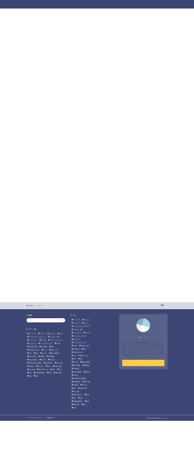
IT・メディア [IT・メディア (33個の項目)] (32, 333)
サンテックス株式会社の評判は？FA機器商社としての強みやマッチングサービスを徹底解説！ (147, 111)
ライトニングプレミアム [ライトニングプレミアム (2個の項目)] (46, 343)
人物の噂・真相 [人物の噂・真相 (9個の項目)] (33, 346)
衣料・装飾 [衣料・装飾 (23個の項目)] (32, 369)
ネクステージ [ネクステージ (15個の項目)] (32, 343)
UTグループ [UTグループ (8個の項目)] (52, 333)
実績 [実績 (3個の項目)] (37, 353)
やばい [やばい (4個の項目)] (61, 333)
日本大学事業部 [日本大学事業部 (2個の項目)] (33, 359)
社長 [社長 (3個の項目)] (49, 366)
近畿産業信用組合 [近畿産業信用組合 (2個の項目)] (40, 373)
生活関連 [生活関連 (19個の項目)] (31, 366)
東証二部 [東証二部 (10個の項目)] (52, 359)
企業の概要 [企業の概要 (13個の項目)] (44, 346)
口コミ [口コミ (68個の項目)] (45, 350)
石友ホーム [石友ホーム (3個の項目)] (40, 366)
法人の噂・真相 (70, 4)
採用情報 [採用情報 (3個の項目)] (42, 356)
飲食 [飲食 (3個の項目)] (37, 376)
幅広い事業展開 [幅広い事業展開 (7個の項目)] (55, 353)
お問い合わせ (160, 4)
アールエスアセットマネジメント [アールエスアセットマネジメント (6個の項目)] (37, 337)
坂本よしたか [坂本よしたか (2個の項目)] (54, 350)
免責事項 (50, 417)
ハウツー (128, 4)
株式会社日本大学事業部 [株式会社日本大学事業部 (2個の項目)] (35, 363)
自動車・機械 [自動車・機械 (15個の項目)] (57, 366)
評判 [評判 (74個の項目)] (60, 369)
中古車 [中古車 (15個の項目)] (58, 343)
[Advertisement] (146, 192)
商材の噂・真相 (90, 4)
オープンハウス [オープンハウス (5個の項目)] (33, 340)
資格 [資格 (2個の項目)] (30, 373)
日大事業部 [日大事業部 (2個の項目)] (51, 356)
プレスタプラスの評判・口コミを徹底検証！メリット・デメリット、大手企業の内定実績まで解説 (147, 137)
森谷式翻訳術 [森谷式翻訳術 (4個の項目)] (49, 363)
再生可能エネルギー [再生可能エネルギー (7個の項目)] (34, 350)
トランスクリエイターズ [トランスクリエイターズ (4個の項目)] (56, 340)
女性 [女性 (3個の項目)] (30, 353)
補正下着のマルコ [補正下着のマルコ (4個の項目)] (43, 369)
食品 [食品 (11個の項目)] (30, 376)
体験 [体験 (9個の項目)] (52, 346)
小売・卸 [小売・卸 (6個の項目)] (44, 353)
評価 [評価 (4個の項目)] (53, 369)
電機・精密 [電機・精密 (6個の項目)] (58, 373)
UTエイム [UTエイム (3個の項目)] (42, 333)
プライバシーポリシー (35, 417)
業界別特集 (143, 4)
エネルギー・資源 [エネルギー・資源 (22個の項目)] (54, 337)
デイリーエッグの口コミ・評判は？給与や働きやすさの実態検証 (147, 124)
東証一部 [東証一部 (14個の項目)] (43, 359)
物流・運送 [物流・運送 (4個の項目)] (59, 363)
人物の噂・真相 (110, 4)
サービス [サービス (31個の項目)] (43, 340)
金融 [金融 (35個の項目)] (50, 373)
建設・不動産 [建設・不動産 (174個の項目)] (32, 356)
